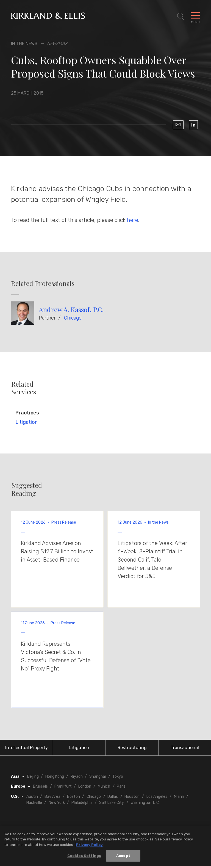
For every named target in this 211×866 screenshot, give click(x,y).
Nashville (34, 802)
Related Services (23, 388)
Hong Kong (54, 776)
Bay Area (52, 796)
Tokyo (117, 776)
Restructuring (132, 747)
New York (57, 802)
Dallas (112, 796)
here (132, 220)
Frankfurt (63, 786)
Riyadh (77, 776)
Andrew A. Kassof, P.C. (71, 309)
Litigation (26, 422)
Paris (121, 786)
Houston (132, 796)
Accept (123, 856)
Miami (179, 796)
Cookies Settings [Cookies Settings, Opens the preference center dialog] (84, 856)
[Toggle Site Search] (181, 16)
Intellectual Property (26, 747)
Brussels (40, 786)
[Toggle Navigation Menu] (195, 16)
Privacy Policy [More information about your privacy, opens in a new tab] (89, 845)
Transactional (185, 747)
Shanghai (97, 776)
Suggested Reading (26, 489)
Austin (32, 796)
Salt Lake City (111, 802)
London (84, 786)
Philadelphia (82, 802)
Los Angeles (156, 796)
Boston (73, 796)
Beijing (33, 776)
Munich (104, 786)
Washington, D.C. (145, 802)
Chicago (73, 318)
